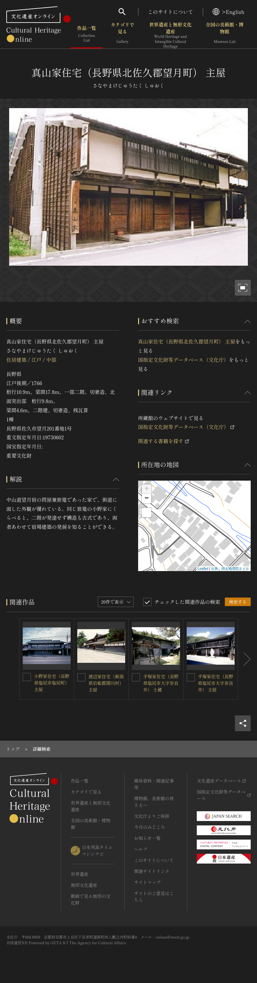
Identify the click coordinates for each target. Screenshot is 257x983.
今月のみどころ (149, 827)
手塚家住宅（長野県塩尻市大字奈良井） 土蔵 (160, 683)
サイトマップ (147, 882)
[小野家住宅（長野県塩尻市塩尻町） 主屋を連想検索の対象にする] (27, 677)
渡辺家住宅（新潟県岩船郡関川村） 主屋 (106, 683)
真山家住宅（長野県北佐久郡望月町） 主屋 (186, 341)
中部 (51, 359)
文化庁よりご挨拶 (151, 816)
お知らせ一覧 (147, 838)
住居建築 (16, 359)
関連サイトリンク (151, 871)
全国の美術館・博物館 (224, 34)
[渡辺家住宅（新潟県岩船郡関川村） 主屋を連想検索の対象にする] (81, 677)
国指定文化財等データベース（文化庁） (183, 359)
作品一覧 (86, 34)
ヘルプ (140, 849)
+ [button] (146, 489)
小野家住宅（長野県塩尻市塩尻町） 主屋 (51, 682)
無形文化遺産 (84, 885)
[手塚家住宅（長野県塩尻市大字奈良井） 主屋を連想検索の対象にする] (191, 677)
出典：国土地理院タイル (230, 568)
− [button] (146, 498)
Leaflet (203, 568)
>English (228, 11)
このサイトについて (170, 11)
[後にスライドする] (244, 659)
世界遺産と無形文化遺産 (170, 35)
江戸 (36, 359)
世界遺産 (79, 874)
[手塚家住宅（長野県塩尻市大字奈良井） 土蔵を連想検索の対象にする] (136, 677)
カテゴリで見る (122, 34)
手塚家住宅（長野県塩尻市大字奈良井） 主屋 (215, 683)
